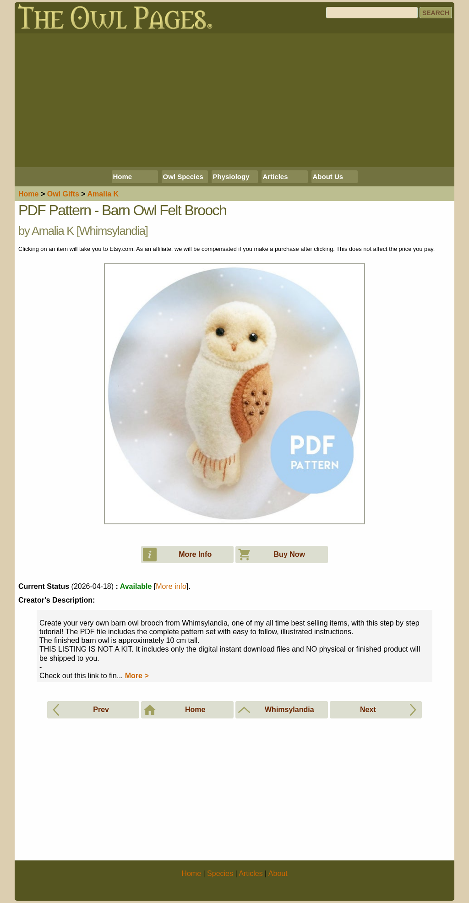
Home (122, 176)
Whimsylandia (112, 230)
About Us (328, 176)
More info (171, 586)
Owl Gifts (63, 194)
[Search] (372, 12)
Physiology (231, 176)
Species (220, 873)
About (278, 873)
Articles (275, 176)
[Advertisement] (234, 100)
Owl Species (183, 176)
